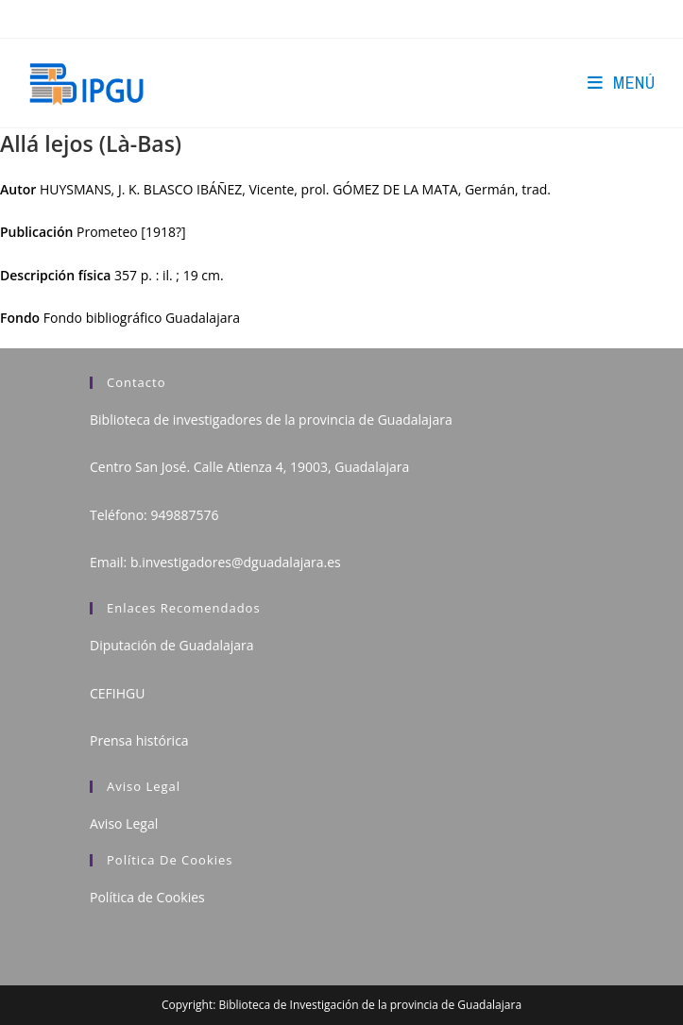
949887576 (184, 515)
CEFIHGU (117, 693)
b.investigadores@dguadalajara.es (235, 562)
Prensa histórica (139, 740)
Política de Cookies (147, 897)
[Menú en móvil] (621, 82)
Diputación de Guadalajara (172, 645)
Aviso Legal (124, 823)
